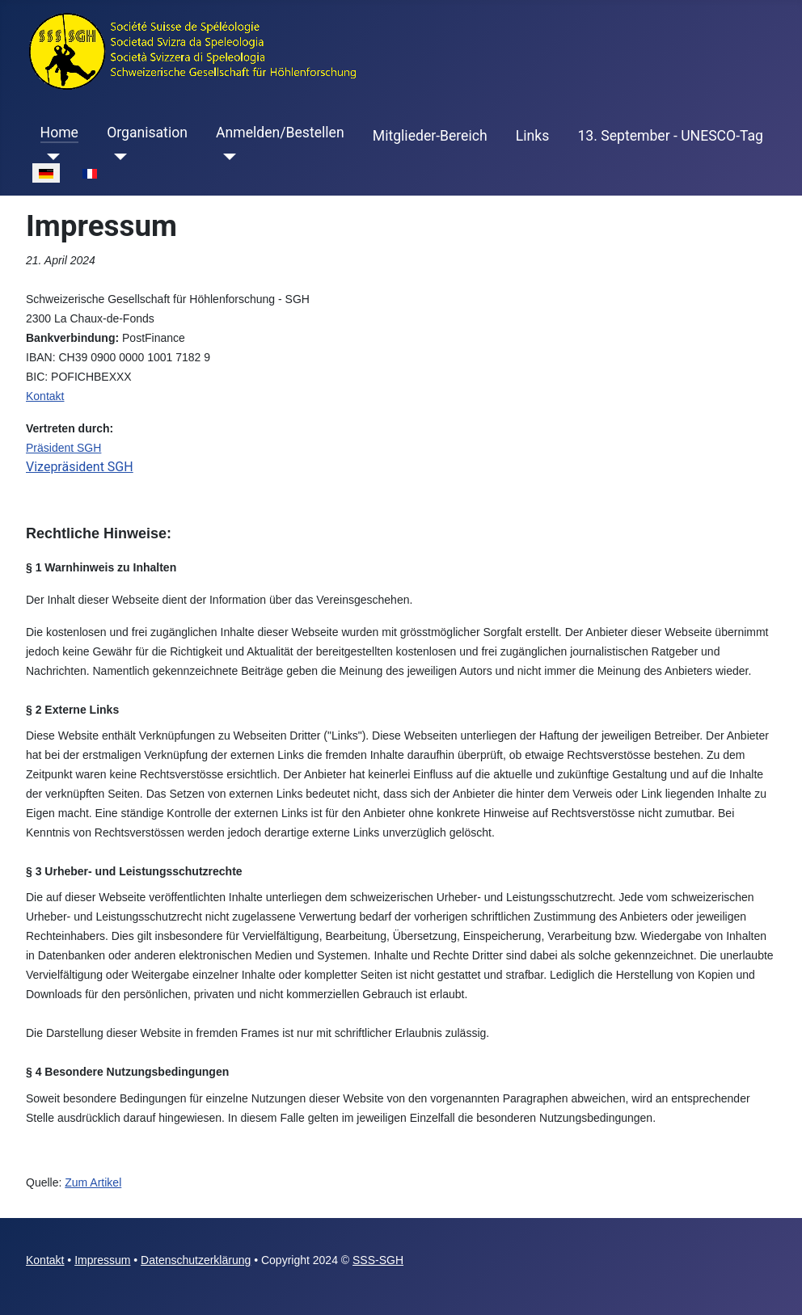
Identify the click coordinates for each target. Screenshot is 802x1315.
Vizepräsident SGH (79, 466)
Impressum (102, 1260)
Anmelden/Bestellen (280, 132)
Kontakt (45, 396)
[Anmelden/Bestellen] (226, 157)
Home (59, 132)
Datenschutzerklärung (196, 1260)
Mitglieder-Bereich (430, 136)
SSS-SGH (377, 1260)
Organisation (147, 132)
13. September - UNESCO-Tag (670, 136)
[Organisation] (117, 157)
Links (532, 136)
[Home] (50, 157)
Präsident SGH (63, 447)
